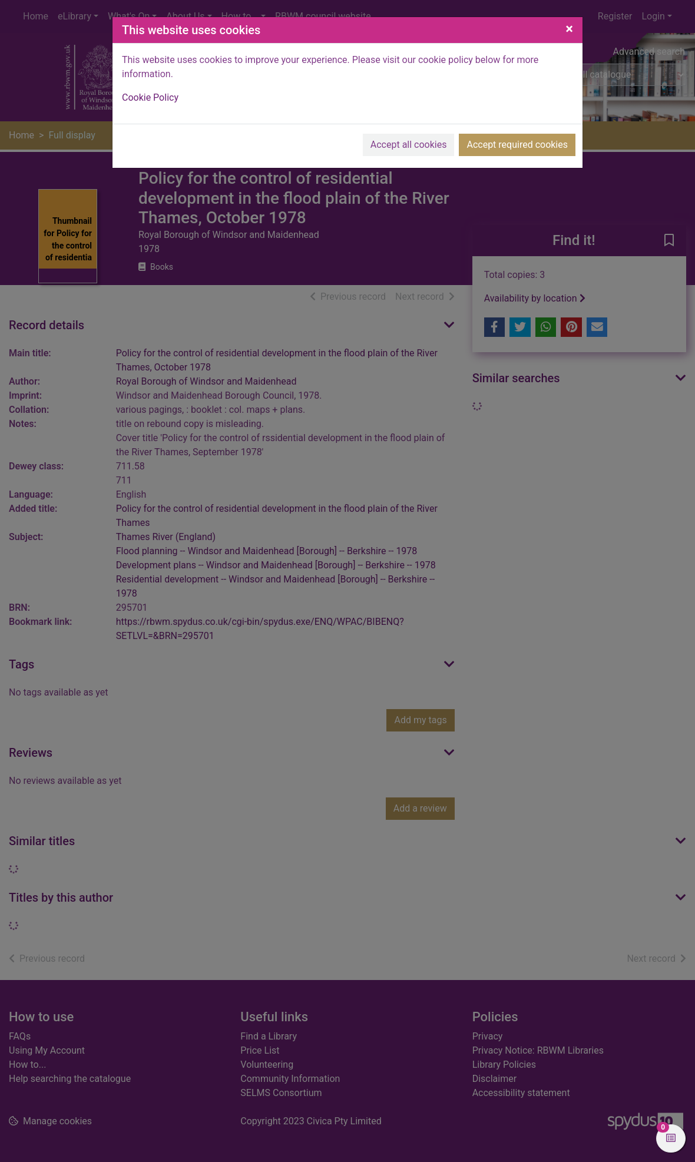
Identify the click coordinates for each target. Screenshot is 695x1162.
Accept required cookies (517, 144)
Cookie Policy (150, 97)
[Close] (569, 28)
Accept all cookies (408, 144)
